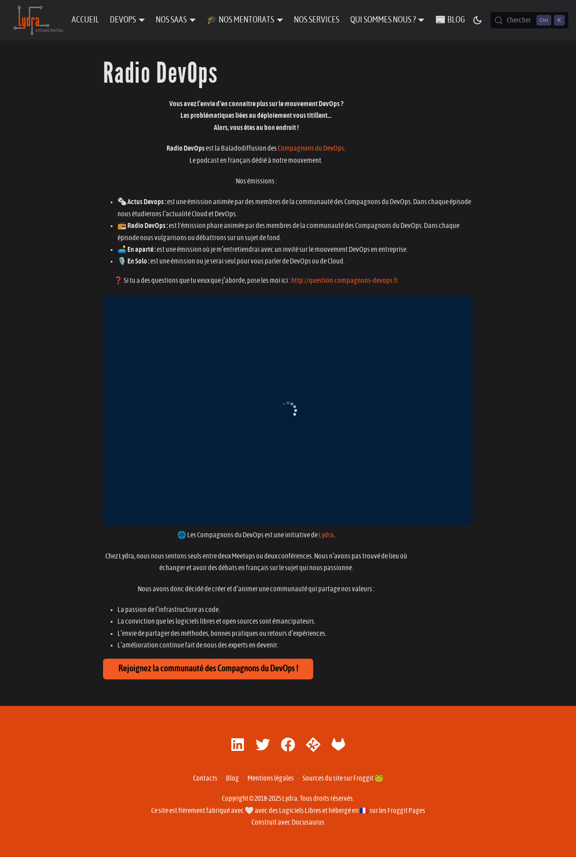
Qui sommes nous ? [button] (383, 20)
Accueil (85, 20)
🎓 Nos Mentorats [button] (240, 20)
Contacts (205, 778)
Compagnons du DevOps (311, 148)
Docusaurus (308, 822)
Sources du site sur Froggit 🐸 (342, 778)
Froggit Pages (406, 810)
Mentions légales (271, 778)
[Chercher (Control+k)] (529, 20)
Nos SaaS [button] (171, 20)
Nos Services (316, 20)
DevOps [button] (123, 20)
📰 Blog (450, 20)
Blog (232, 778)
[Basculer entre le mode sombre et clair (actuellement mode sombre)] (477, 20)
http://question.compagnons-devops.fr (344, 280)
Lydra (326, 535)
